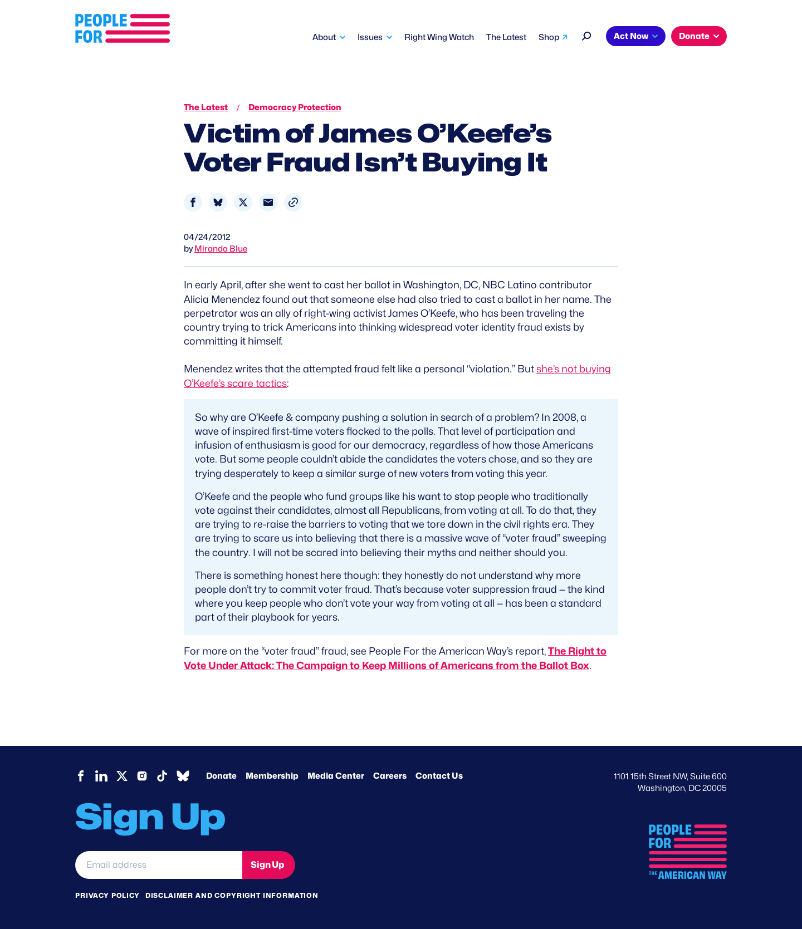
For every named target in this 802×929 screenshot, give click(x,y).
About (324, 37)
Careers (390, 776)
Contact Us (439, 776)
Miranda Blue (220, 249)
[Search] (587, 34)
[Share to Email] (268, 202)
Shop (549, 37)
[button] (293, 202)
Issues (370, 37)
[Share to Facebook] (193, 202)
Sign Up (267, 864)
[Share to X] (243, 202)
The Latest (506, 37)
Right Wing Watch (439, 37)
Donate (694, 36)
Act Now (631, 36)
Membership (272, 776)
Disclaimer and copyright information (232, 895)
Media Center (335, 776)
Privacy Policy (107, 895)
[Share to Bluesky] (218, 202)
